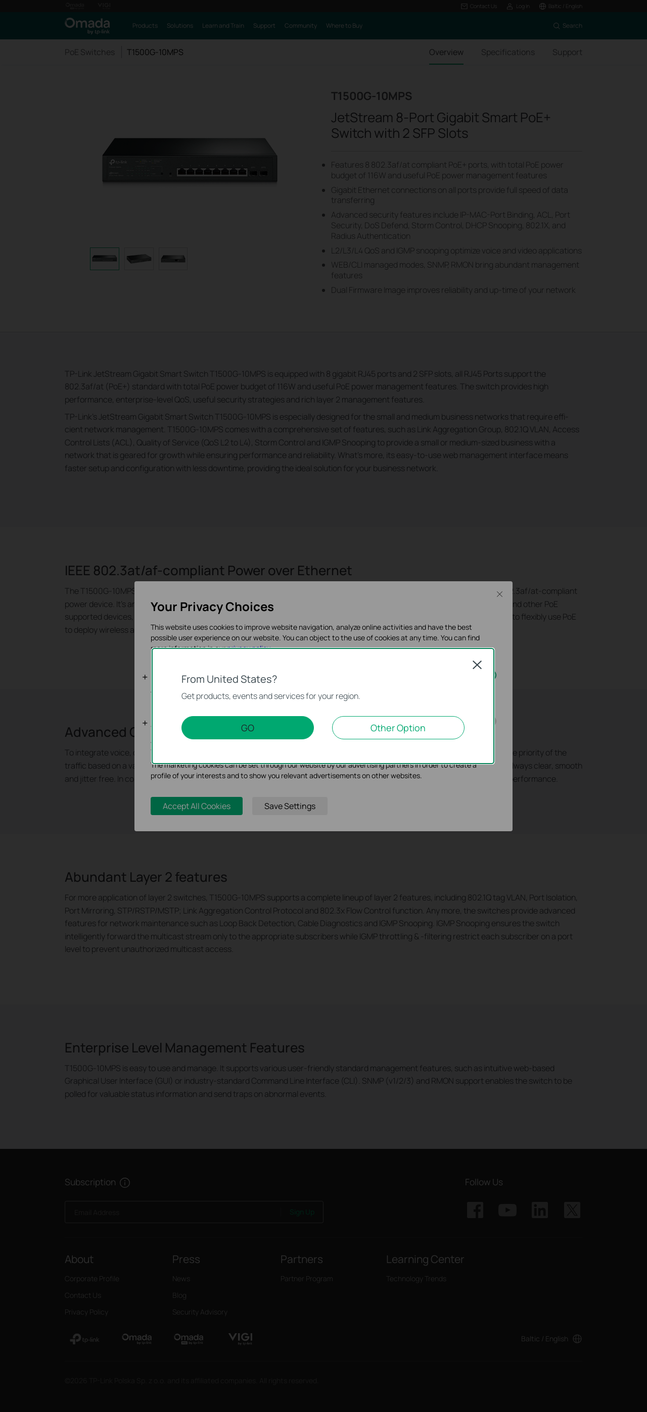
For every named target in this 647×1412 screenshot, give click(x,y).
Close (477, 664)
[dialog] (323, 706)
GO (247, 728)
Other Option (398, 728)
